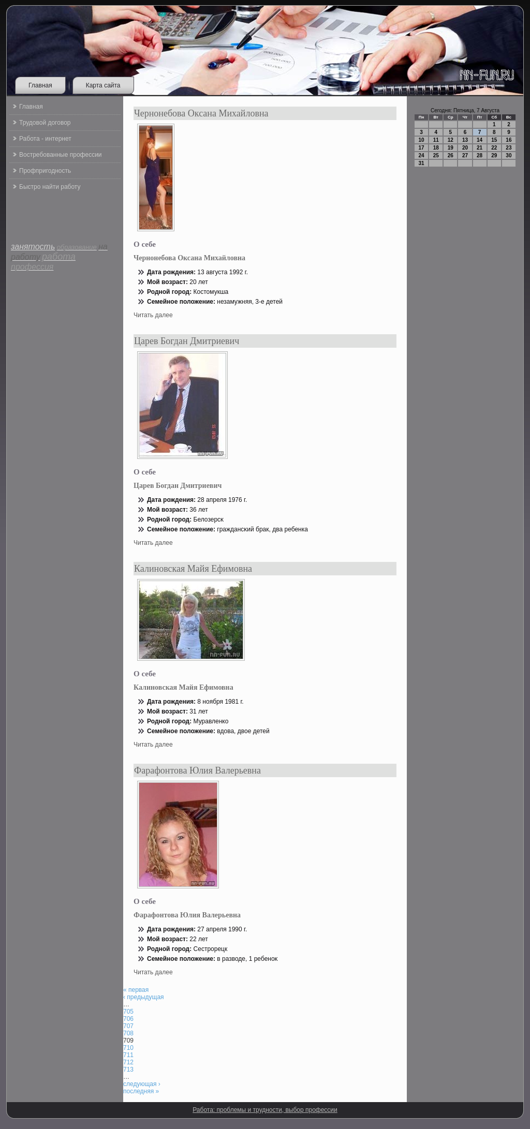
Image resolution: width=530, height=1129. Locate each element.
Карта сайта (103, 85)
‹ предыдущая (143, 997)
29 (494, 155)
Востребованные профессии (60, 154)
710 (128, 1047)
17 (421, 148)
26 (450, 155)
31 (421, 163)
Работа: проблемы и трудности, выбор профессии (265, 1109)
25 (436, 155)
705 (128, 1011)
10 (421, 140)
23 (508, 148)
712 (128, 1062)
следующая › (141, 1084)
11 (436, 140)
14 (479, 140)
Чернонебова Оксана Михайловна (201, 113)
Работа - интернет (45, 138)
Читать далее (153, 315)
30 (508, 155)
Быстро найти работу (49, 186)
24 (421, 155)
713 (128, 1069)
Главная (40, 85)
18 (436, 148)
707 (128, 1026)
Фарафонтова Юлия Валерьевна (197, 770)
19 (450, 148)
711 (128, 1055)
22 (494, 148)
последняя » (141, 1091)
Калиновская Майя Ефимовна (193, 568)
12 (450, 140)
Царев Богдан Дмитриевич (186, 341)
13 (465, 140)
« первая (136, 989)
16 (508, 140)
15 (494, 140)
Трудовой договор (44, 122)
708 (128, 1033)
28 (479, 155)
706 (128, 1018)
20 (465, 148)
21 (479, 148)
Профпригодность (45, 170)
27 (465, 155)
